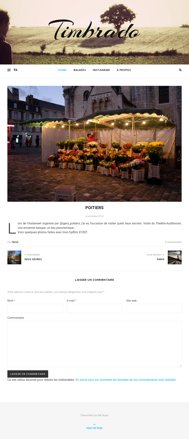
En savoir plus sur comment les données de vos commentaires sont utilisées (126, 380)
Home (62, 70)
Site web (131, 300)
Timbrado (94, 30)
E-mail (71, 300)
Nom (11, 300)
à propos (124, 70)
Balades (80, 70)
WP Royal (103, 415)
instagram (101, 70)
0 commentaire (173, 242)
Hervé (15, 242)
